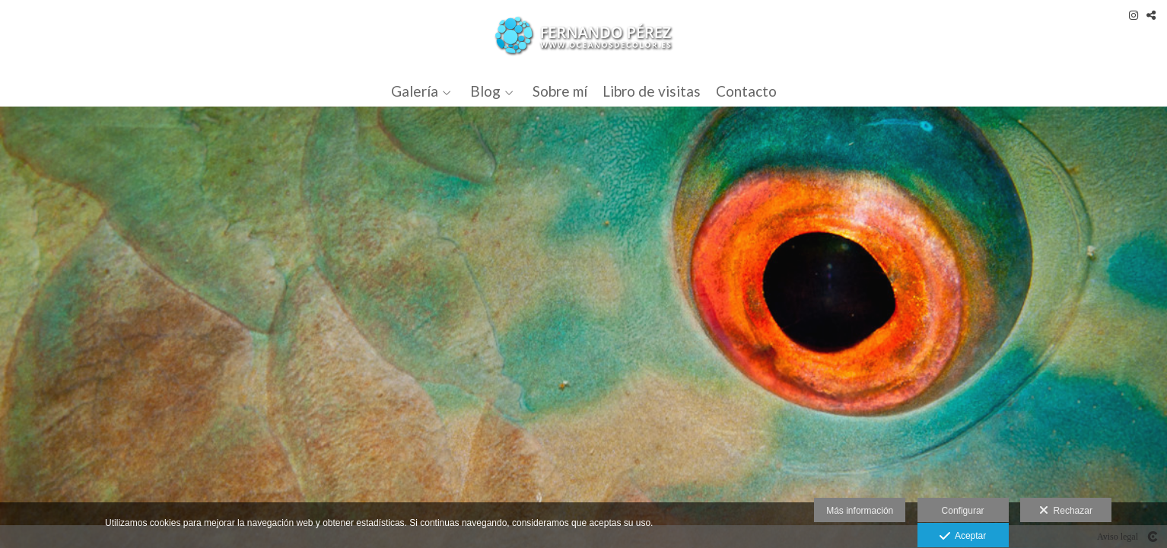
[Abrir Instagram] (1133, 15)
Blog (485, 92)
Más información (859, 510)
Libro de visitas (652, 92)
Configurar (963, 510)
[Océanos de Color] (584, 36)
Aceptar (963, 536)
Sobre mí (560, 92)
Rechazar (1065, 511)
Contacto (746, 92)
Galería (414, 92)
